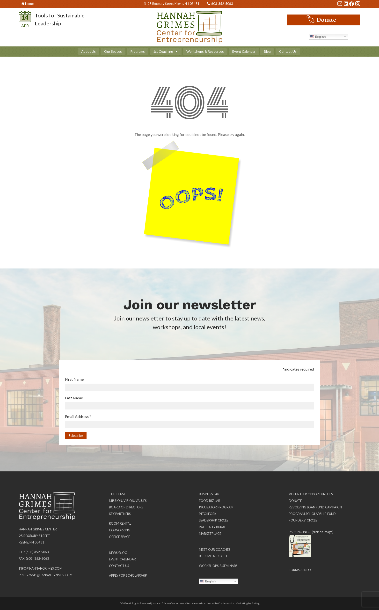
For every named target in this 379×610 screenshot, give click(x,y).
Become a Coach (213, 556)
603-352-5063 (222, 4)
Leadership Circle (213, 520)
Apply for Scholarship (128, 575)
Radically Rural (212, 527)
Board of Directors (126, 507)
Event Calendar (243, 51)
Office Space (119, 537)
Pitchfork (207, 514)
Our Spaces (113, 51)
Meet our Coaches (214, 549)
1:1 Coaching (165, 51)
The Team (117, 494)
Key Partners (120, 514)
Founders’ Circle (303, 520)
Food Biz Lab (209, 501)
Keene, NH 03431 (31, 542)
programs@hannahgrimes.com (46, 575)
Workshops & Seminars (218, 566)
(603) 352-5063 (37, 552)
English (318, 36)
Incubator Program (216, 507)
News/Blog (118, 553)
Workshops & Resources (205, 51)
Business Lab (209, 494)
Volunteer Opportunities (311, 494)
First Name (74, 379)
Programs (137, 51)
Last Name (74, 397)
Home (29, 4)
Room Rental (120, 523)
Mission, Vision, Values (128, 501)
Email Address (78, 416)
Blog (267, 51)
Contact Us (288, 51)
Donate (326, 19)
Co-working (119, 530)
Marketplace (210, 534)
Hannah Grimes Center (38, 529)
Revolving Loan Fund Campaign (315, 507)
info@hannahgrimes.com (40, 568)
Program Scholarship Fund (312, 514)
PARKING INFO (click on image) (311, 532)
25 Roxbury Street (34, 536)
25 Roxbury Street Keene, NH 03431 (173, 4)
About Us (88, 51)
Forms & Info (300, 570)
